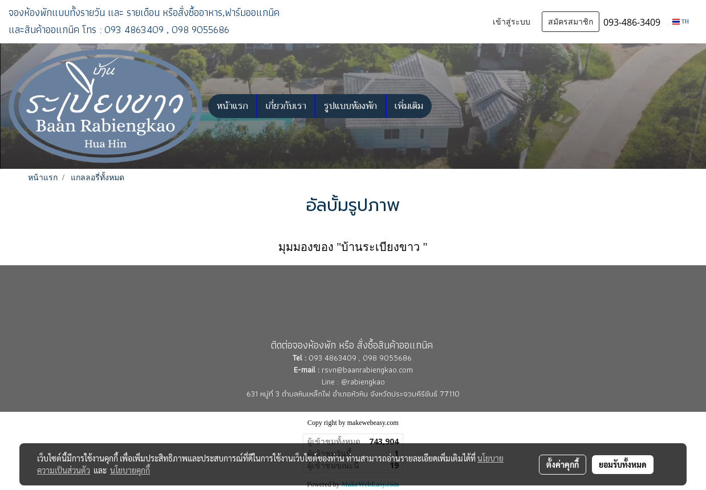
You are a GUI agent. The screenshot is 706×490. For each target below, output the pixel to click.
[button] (442, 106)
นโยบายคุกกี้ (130, 470)
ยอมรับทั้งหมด (623, 464)
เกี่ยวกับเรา (286, 106)
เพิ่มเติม (409, 106)
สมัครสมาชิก (570, 22)
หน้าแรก (232, 106)
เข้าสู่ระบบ (511, 22)
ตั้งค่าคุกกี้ (562, 464)
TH (680, 21)
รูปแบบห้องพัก (350, 106)
